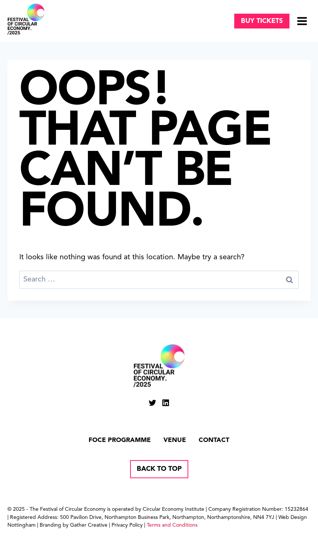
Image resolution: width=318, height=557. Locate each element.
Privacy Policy (127, 525)
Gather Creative (88, 525)
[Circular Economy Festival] (25, 19)
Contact (214, 440)
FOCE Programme (120, 440)
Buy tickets (262, 21)
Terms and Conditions (172, 525)
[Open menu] (302, 21)
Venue (174, 440)
